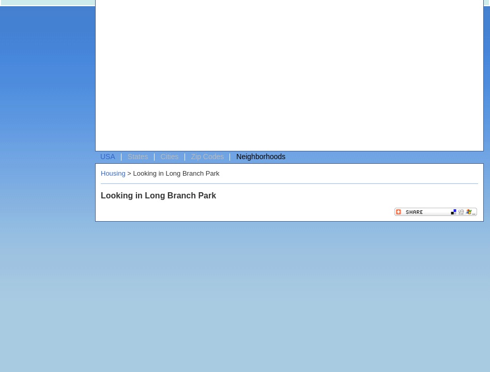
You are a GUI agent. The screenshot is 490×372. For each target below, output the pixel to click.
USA (107, 156)
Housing (113, 173)
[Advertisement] (197, 78)
